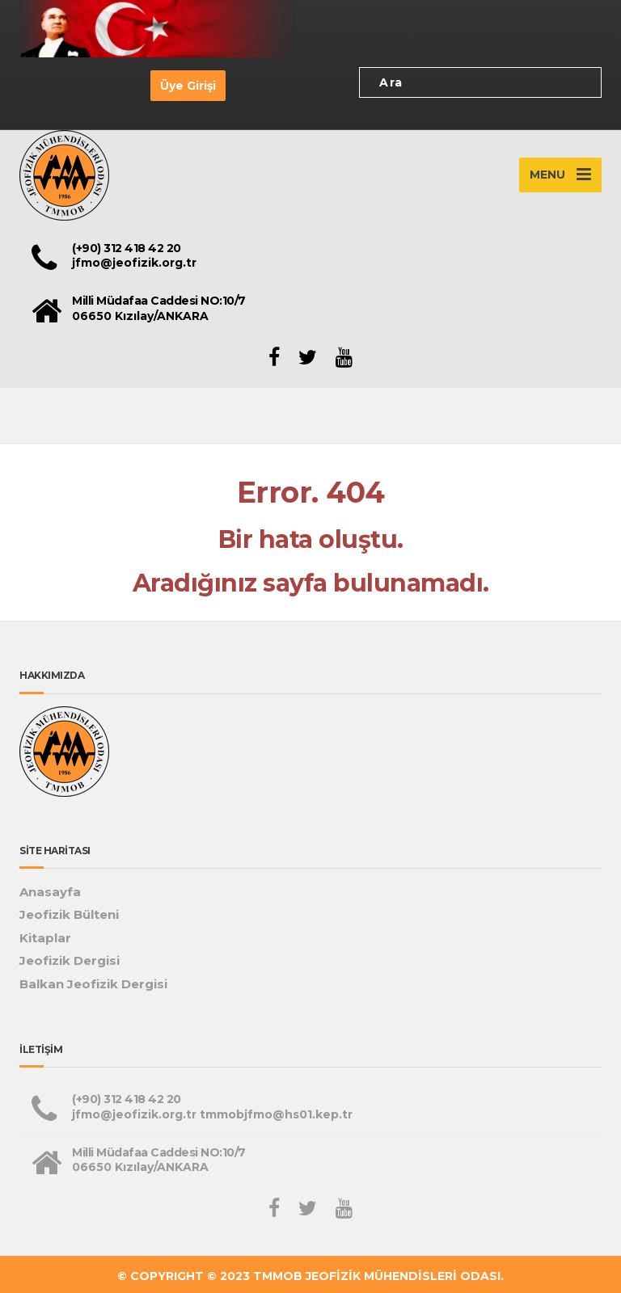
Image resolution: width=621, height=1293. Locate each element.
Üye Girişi (188, 85)
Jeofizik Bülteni (69, 914)
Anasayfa (50, 891)
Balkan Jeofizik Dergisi (93, 984)
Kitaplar (45, 938)
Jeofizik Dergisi (69, 960)
